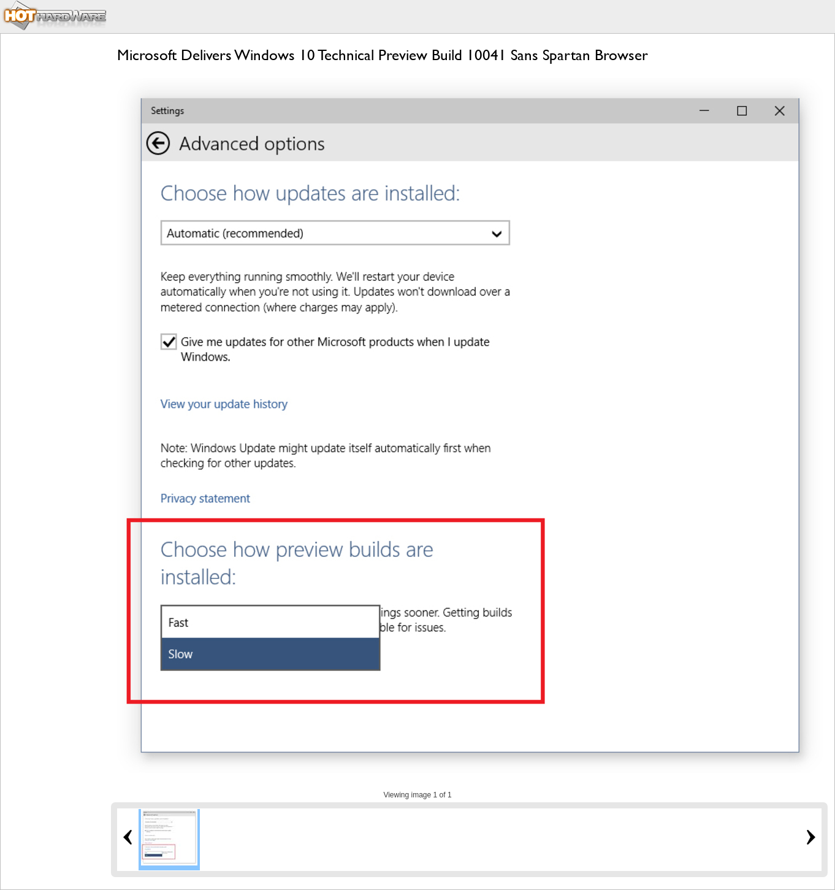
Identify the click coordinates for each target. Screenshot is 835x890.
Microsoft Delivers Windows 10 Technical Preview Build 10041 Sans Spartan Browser (382, 55)
